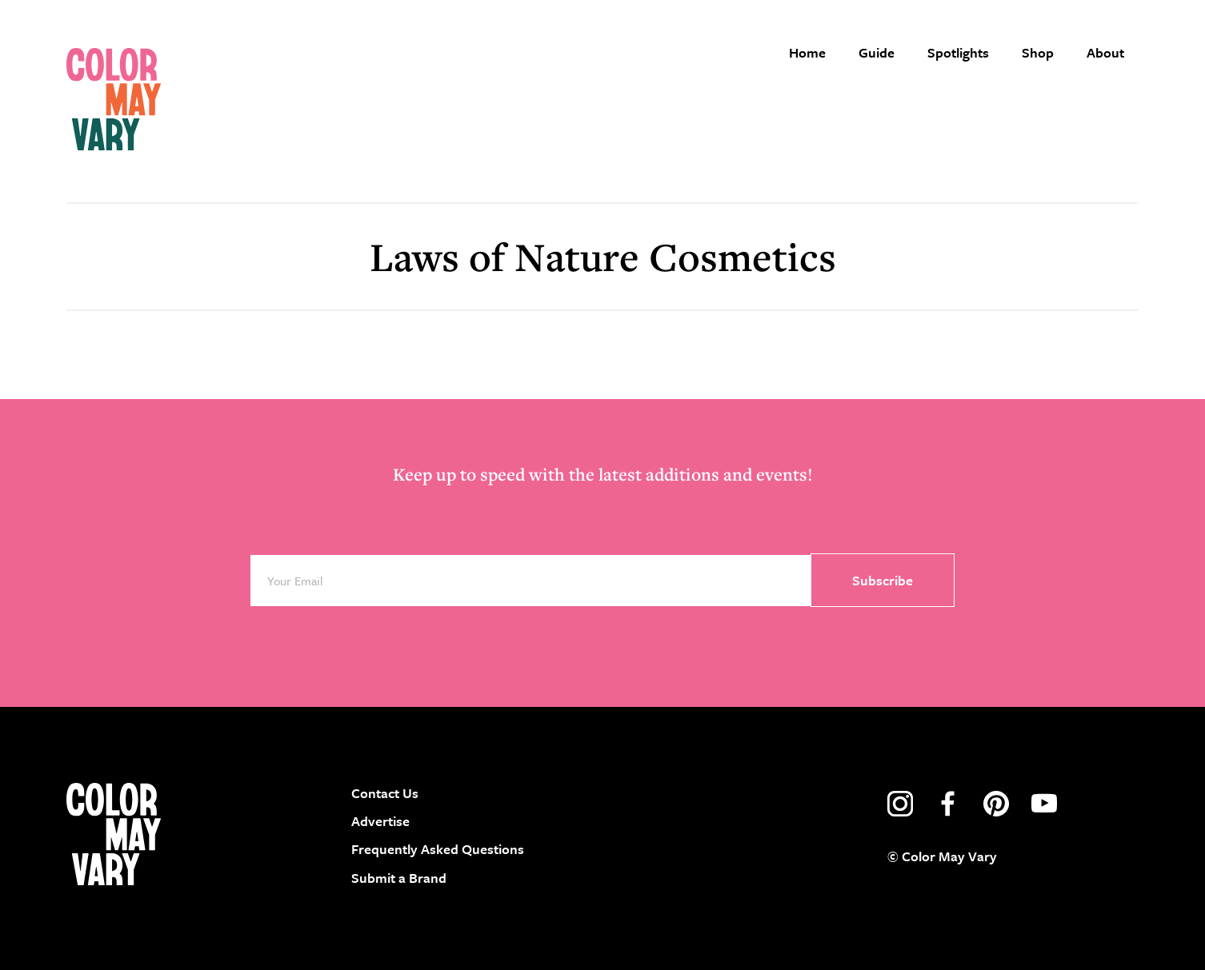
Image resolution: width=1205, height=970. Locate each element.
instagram (900, 803)
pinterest (996, 803)
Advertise (380, 821)
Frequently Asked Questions (437, 849)
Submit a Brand (398, 878)
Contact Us (384, 793)
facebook (948, 803)
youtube (1044, 803)
